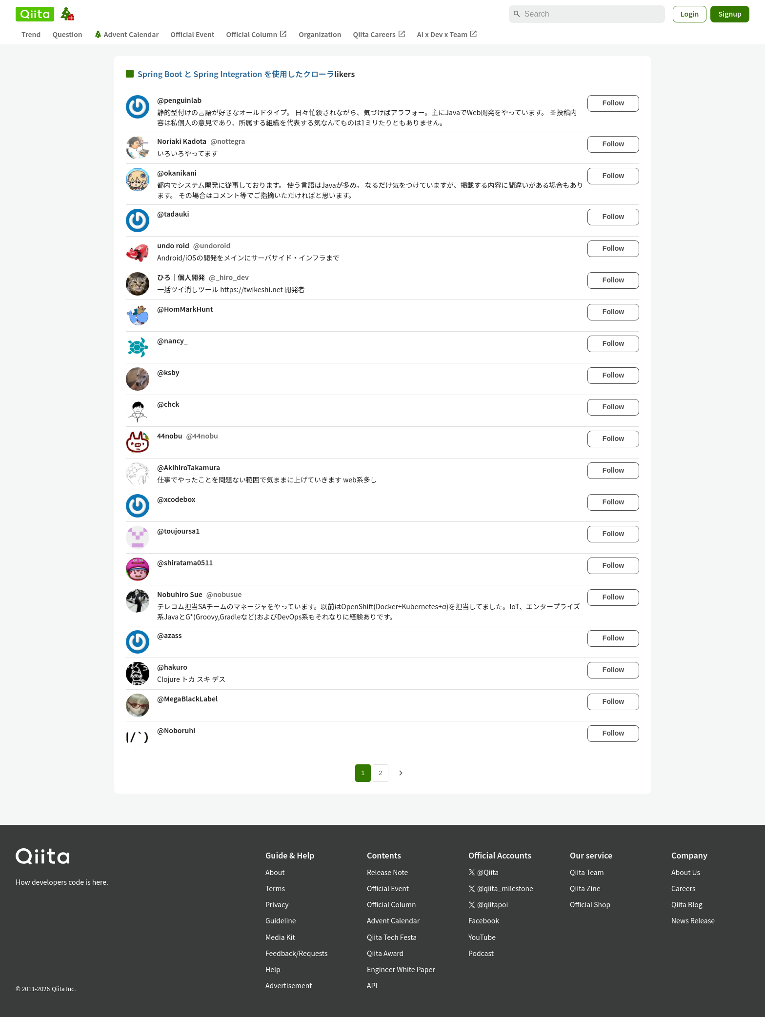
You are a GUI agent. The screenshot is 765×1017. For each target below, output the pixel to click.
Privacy (276, 904)
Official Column (256, 34)
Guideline (280, 920)
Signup (730, 14)
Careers (683, 888)
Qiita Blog (687, 904)
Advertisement (288, 985)
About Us (685, 872)
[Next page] (401, 773)
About (274, 872)
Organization (320, 34)
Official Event (192, 34)
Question (67, 34)
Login (690, 14)
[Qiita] (35, 14)
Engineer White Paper (401, 969)
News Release (693, 920)
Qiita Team (587, 872)
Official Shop (590, 904)
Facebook (483, 920)
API (372, 985)
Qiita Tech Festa (392, 937)
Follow (613, 103)
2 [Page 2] (380, 773)
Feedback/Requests (296, 953)
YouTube (482, 937)
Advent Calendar (126, 34)
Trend (30, 34)
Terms (275, 888)
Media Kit (280, 937)
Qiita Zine (585, 888)
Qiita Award (385, 953)
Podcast (481, 953)
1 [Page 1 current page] (362, 773)
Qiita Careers (379, 34)
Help (273, 969)
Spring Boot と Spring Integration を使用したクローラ (236, 74)
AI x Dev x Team (447, 34)
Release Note (387, 872)
